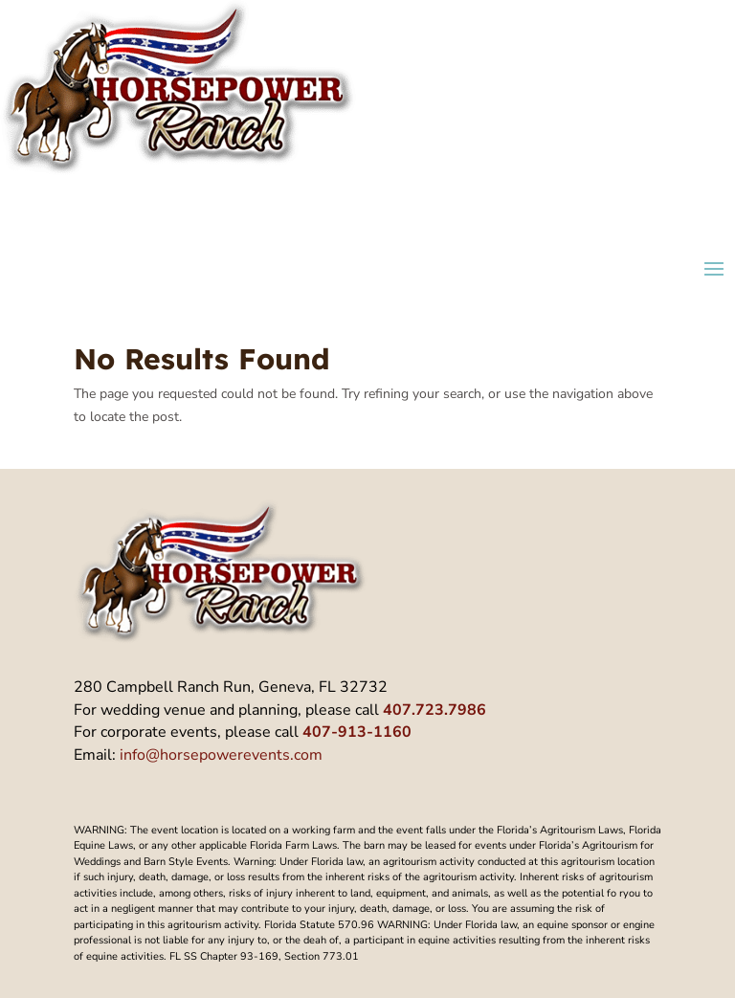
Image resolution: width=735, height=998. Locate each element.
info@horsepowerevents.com (221, 754)
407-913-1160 (357, 732)
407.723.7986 (434, 710)
